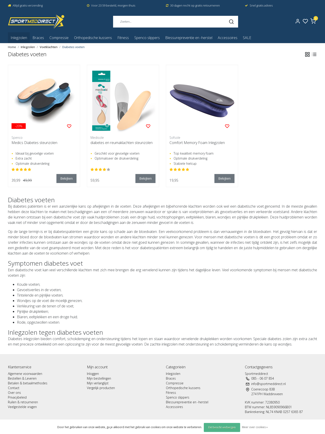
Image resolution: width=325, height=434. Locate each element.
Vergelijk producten (101, 388)
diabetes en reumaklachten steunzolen (122, 142)
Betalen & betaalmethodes (27, 383)
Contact (13, 388)
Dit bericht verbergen (222, 427)
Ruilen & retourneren (23, 402)
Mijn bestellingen (99, 378)
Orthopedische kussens (93, 37)
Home (12, 47)
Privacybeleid (17, 397)
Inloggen (93, 373)
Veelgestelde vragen (22, 407)
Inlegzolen (19, 37)
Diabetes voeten (73, 47)
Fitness (123, 37)
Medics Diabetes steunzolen (34, 142)
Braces (38, 37)
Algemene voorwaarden (25, 373)
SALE (247, 37)
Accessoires (227, 37)
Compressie (59, 37)
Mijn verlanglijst (98, 383)
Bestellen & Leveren (22, 378)
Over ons (14, 392)
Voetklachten (49, 47)
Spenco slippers (147, 37)
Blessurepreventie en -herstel (188, 37)
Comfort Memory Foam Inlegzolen (197, 142)
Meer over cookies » (255, 427)
